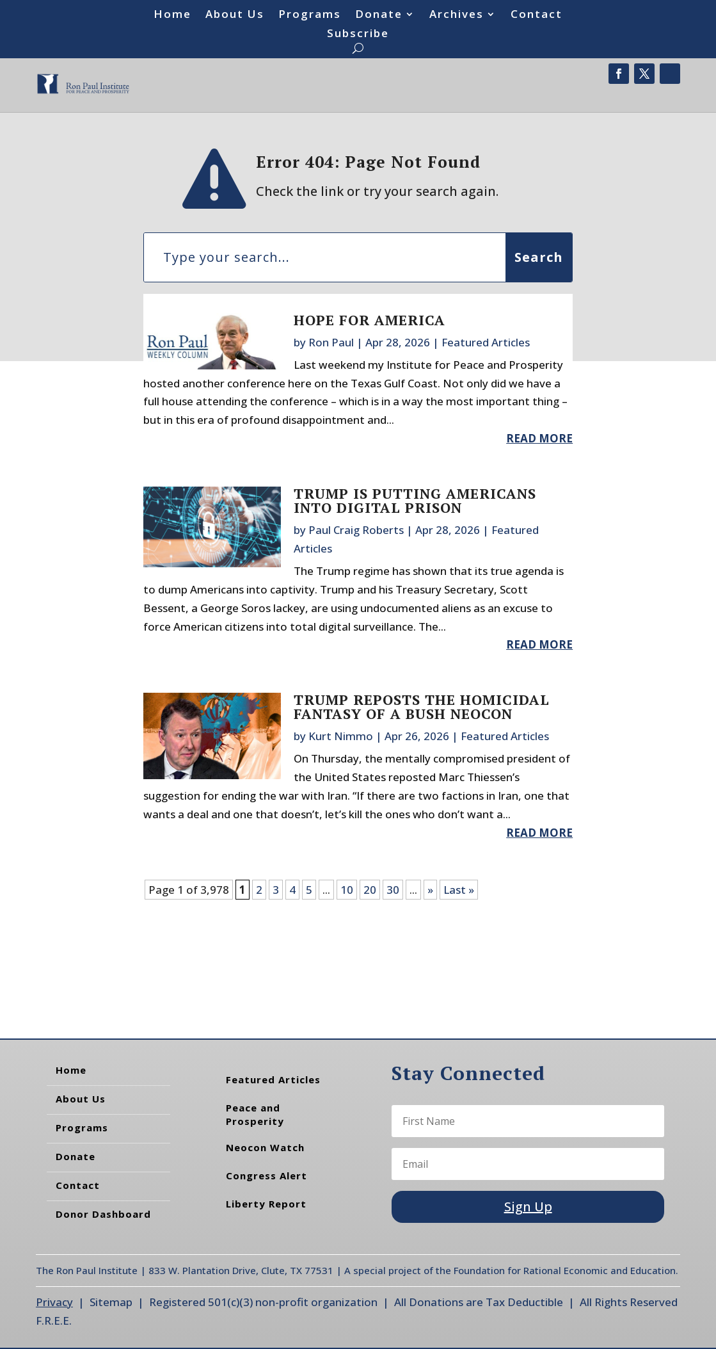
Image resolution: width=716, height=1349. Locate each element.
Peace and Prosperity (255, 1114)
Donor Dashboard (103, 1214)
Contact (536, 15)
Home (172, 15)
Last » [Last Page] (458, 889)
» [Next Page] (430, 889)
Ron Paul (331, 342)
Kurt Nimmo (340, 736)
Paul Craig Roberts (356, 529)
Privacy (54, 1302)
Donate (378, 15)
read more (539, 438)
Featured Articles (486, 342)
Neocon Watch (265, 1147)
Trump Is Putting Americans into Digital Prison (415, 500)
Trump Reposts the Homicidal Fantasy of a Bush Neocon (422, 706)
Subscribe (358, 34)
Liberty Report (266, 1203)
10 (346, 889)
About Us (234, 15)
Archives (456, 15)
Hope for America (369, 320)
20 (369, 889)
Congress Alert (266, 1175)
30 (392, 889)
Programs (309, 15)
